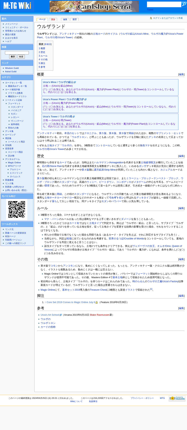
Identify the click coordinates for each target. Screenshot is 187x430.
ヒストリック (16, 173)
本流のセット (71, 133)
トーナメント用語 (16, 142)
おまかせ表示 (11, 38)
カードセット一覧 (13, 82)
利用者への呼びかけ (14, 187)
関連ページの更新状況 (15, 233)
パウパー (116, 201)
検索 (4, 47)
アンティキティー (69, 34)
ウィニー (92, 182)
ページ (42, 19)
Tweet (150, 9)
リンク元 (9, 229)
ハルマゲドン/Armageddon (108, 162)
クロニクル (90, 133)
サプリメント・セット (168, 133)
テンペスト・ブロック (166, 178)
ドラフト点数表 (15, 93)
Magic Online (48, 290)
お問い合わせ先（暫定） (16, 190)
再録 (131, 133)
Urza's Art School (50, 315)
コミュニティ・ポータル (16, 27)
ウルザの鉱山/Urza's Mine (134, 34)
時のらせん (138, 281)
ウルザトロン (79, 137)
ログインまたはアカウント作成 (168, 18)
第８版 (112, 133)
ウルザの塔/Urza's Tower (58, 37)
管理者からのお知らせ (15, 31)
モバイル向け (8, 196)
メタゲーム (140, 182)
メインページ (11, 24)
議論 (53, 19)
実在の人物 (13, 128)
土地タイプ (53, 145)
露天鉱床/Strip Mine (105, 169)
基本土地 (118, 277)
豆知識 (8, 145)
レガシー (15, 117)
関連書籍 (9, 180)
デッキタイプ (143, 197)
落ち (54, 201)
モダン (105, 201)
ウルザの (67, 145)
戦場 (69, 238)
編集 (181, 74)
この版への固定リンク (15, 243)
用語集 (8, 138)
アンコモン (69, 265)
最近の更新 (10, 34)
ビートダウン (106, 182)
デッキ (152, 137)
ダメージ (126, 219)
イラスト (130, 290)
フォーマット (142, 273)
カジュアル (166, 169)
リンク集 (9, 183)
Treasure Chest (98, 290)
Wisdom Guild (12, 68)
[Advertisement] (97, 360)
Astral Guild (10, 71)
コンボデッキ (123, 182)
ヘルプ (8, 41)
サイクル (113, 34)
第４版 (85, 169)
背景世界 (9, 148)
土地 (95, 34)
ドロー (70, 197)
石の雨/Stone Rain (52, 166)
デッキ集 (9, 131)
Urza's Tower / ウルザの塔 (57, 116)
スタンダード (66, 182)
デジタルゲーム (12, 159)
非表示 (48, 44)
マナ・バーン (51, 219)
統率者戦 (15, 124)
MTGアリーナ (14, 166)
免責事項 (93, 401)
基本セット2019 (71, 290)
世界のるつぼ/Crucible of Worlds (126, 238)
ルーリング (10, 134)
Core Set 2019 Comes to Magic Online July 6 (71, 302)
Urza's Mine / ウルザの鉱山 (58, 82)
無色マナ (145, 145)
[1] (151, 289)
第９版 (122, 133)
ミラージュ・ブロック (138, 178)
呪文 (153, 162)
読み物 (11, 155)
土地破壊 (146, 162)
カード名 (74, 223)
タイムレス (15, 176)
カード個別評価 (12, 89)
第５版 (102, 133)
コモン (54, 265)
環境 (46, 185)
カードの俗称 (48, 327)
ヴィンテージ (17, 121)
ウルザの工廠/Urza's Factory (162, 281)
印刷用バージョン (13, 240)
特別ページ (10, 236)
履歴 (75, 19)
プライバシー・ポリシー (142, 398)
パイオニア (16, 110)
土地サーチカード (54, 197)
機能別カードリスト (17, 96)
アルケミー (15, 169)
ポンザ (142, 166)
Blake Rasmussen (100, 315)
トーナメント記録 (13, 100)
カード (101, 34)
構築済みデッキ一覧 (17, 86)
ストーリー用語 (15, 152)
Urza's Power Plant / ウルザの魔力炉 (63, 99)
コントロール (102, 145)
